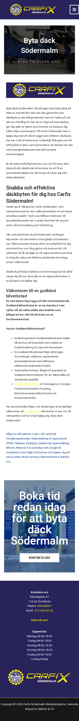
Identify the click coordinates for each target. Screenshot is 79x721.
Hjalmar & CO (45, 708)
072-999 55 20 (44, 610)
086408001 (44, 605)
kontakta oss (32, 411)
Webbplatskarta (56, 704)
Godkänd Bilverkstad (27, 384)
